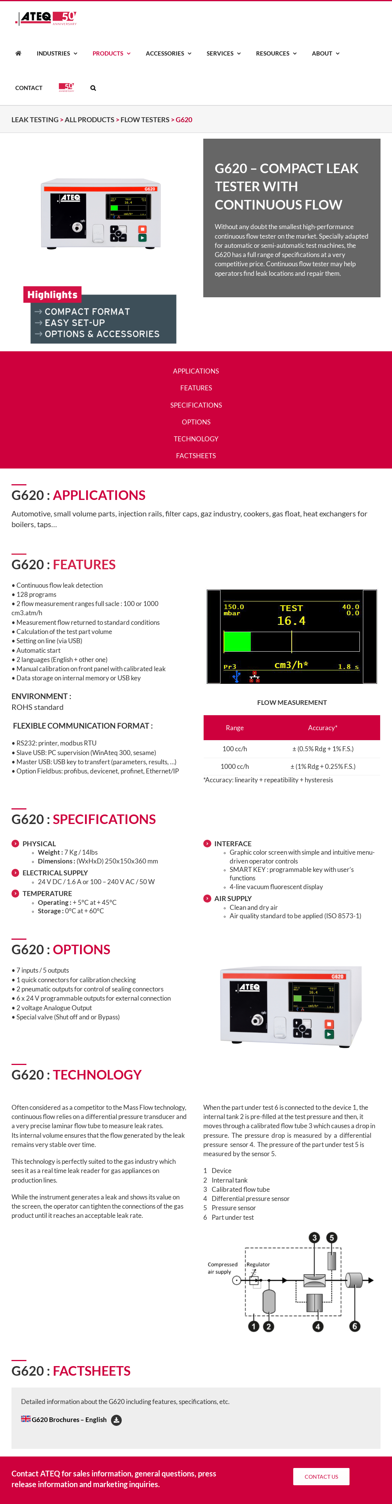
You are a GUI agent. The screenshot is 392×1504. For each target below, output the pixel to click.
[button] (93, 87)
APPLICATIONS (196, 371)
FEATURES (196, 388)
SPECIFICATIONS (196, 405)
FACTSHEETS (196, 456)
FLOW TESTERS (145, 119)
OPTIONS (196, 422)
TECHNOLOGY (196, 439)
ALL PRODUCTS (89, 119)
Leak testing (35, 119)
